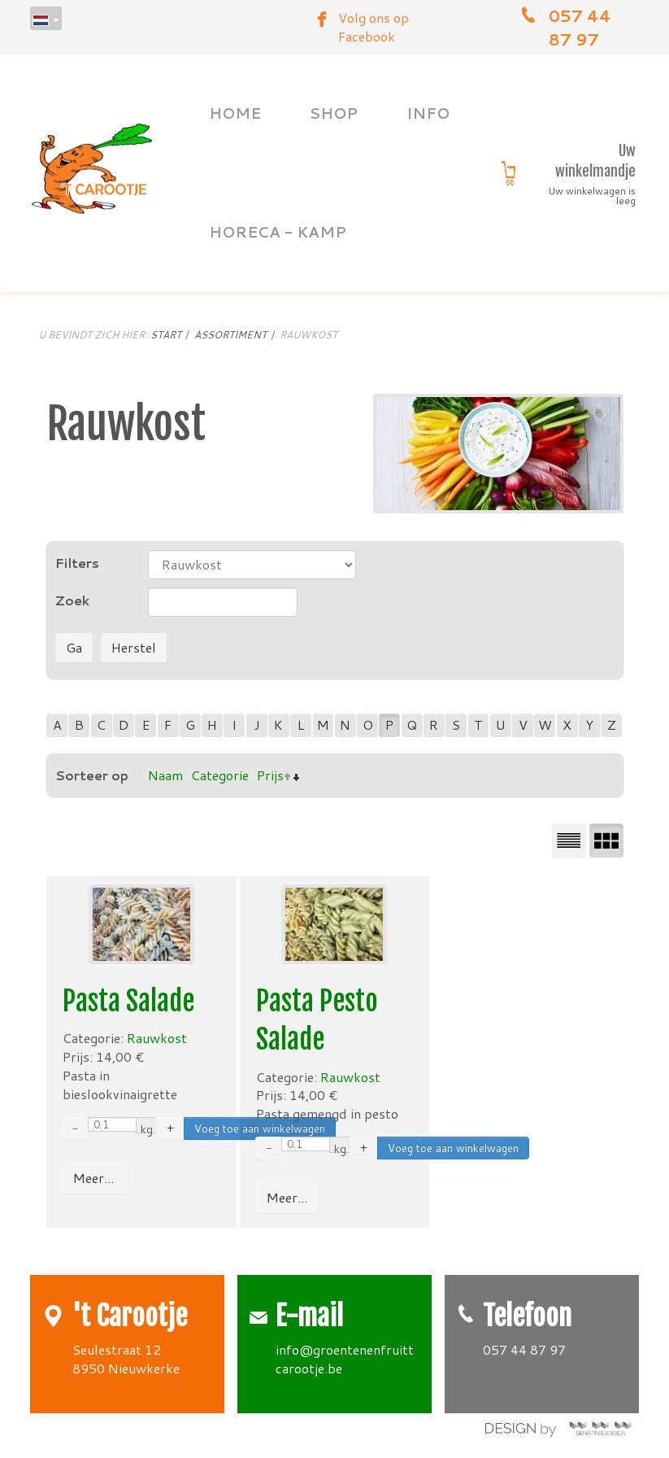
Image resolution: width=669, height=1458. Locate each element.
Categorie (220, 775)
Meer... (93, 1177)
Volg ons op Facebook (373, 27)
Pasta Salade (128, 1001)
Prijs (270, 775)
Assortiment (230, 335)
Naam (165, 775)
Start (165, 335)
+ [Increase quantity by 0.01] (170, 1128)
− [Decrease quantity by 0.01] (75, 1128)
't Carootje (129, 1316)
